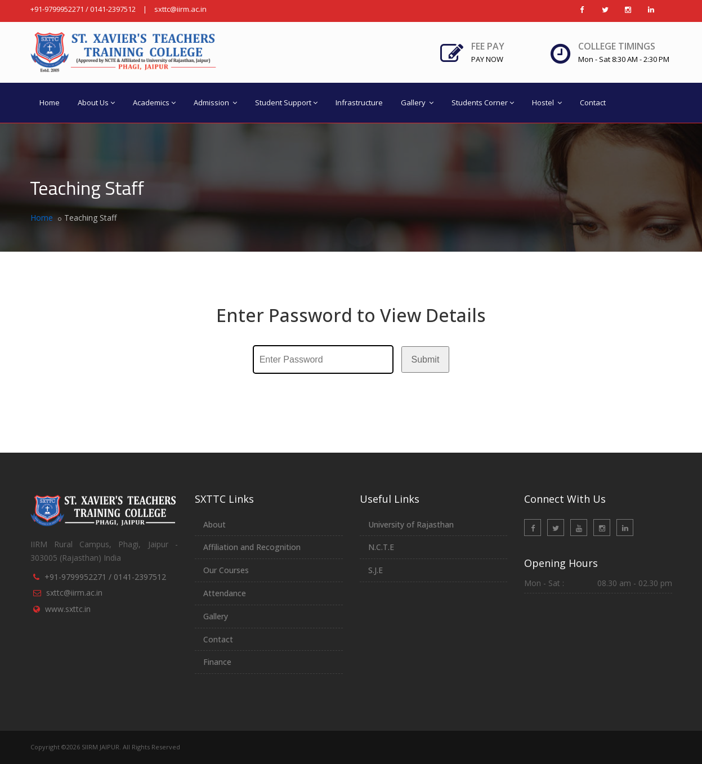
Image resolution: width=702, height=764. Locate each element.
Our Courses (226, 570)
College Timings (616, 46)
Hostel (547, 102)
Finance (217, 661)
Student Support (286, 102)
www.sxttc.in (68, 609)
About (214, 524)
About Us (96, 102)
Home (49, 102)
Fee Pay (487, 52)
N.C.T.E (381, 547)
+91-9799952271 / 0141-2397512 (83, 9)
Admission (215, 102)
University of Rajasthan (411, 524)
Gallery (417, 102)
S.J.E (375, 570)
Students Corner (482, 102)
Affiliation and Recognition (252, 547)
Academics (154, 102)
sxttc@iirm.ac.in (180, 9)
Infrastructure (359, 102)
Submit (426, 359)
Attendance (224, 593)
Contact (593, 102)
